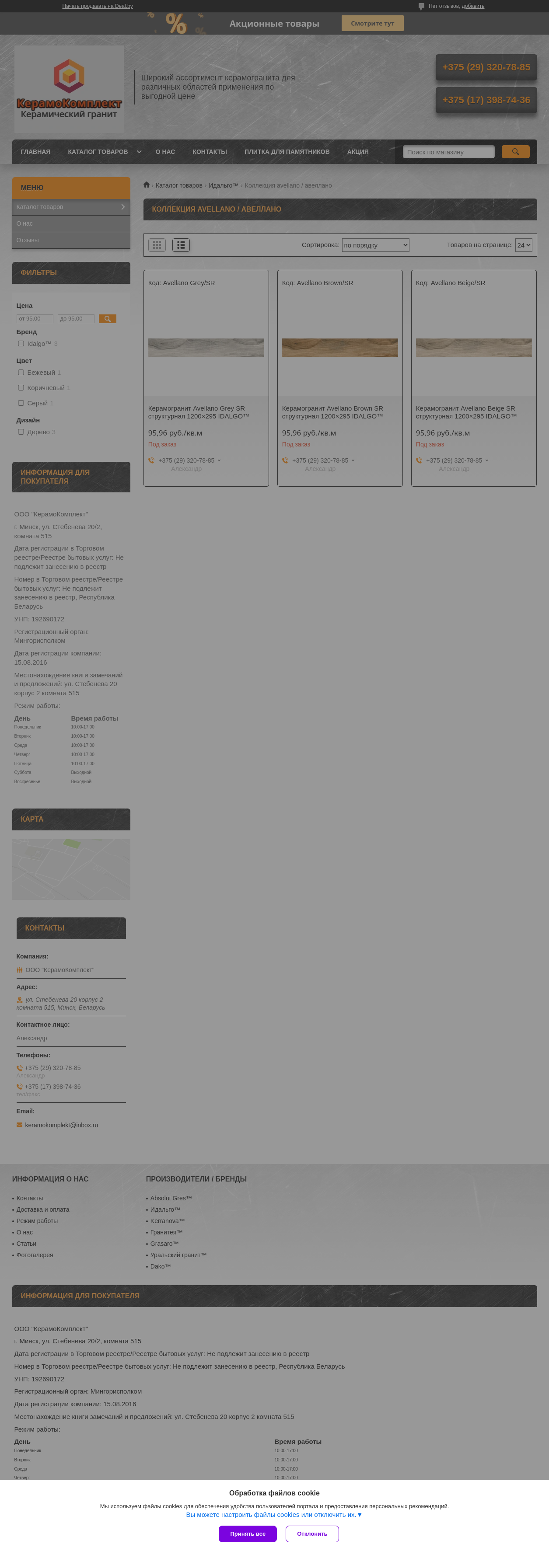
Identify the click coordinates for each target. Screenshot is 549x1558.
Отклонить (312, 1533)
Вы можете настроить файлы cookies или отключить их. (271, 1514)
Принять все (248, 1533)
